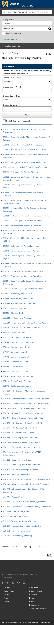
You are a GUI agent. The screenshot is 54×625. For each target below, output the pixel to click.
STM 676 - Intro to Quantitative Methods (20, 427)
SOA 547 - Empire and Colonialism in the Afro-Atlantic (26, 322)
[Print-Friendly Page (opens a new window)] (47, 54)
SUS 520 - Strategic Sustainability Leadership (22, 526)
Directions (7, 588)
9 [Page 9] (36, 546)
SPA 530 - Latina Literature (14, 332)
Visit (31, 601)
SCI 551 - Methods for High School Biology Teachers (25, 167)
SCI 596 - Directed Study (13, 313)
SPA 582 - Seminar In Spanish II (16, 356)
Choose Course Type (11, 96)
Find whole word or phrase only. (18, 121)
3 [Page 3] (21, 546)
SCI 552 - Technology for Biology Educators (21, 172)
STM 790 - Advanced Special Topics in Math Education (26, 484)
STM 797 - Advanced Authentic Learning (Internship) (25, 501)
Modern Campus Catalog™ (43, 622)
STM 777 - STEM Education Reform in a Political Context (26, 479)
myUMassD (33, 588)
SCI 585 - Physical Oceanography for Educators (23, 288)
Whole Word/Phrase (13, 33)
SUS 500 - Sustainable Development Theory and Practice (27, 506)
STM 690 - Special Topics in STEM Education (21, 464)
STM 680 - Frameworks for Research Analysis (21, 447)
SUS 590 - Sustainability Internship (17, 535)
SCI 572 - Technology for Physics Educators (21, 246)
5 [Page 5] (26, 546)
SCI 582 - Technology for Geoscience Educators (23, 271)
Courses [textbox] (6, 23)
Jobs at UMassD (9, 591)
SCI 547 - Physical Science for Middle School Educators (26, 149)
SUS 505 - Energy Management (16, 511)
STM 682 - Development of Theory (17, 460)
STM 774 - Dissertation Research (16, 474)
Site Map (7, 595)
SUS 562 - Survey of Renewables (16, 530)
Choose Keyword (10, 105)
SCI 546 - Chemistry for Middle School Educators (23, 144)
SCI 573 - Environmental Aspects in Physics (21, 250)
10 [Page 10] (39, 546)
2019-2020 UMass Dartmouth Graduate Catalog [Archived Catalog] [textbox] (27, 12)
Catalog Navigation (12, 46)
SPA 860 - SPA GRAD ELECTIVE (15, 371)
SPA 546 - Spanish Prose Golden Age (18, 342)
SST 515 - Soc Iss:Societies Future (17, 386)
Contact (6, 601)
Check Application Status (38, 608)
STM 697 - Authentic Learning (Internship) (21, 469)
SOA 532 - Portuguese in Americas (17, 318)
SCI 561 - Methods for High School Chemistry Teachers (26, 215)
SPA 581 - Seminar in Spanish (15, 352)
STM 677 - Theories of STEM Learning (18, 432)
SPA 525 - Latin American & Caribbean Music (21, 327)
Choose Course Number (13, 86)
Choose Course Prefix (12, 77)
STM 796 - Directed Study (13, 496)
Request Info (34, 605)
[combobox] (27, 12)
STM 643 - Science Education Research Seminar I (23, 413)
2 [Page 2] (19, 546)
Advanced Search (9, 39)
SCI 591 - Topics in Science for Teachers (19, 303)
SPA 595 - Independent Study (15, 361)
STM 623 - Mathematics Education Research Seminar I (26, 398)
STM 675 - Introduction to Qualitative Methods (23, 423)
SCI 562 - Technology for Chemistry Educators (22, 220)
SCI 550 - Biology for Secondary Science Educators (24, 162)
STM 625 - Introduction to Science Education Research (26, 408)
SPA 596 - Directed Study (13, 366)
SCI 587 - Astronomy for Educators (17, 293)
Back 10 (14, 546)
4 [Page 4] (24, 546)
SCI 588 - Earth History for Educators (18, 298)
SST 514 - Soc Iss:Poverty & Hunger (17, 381)
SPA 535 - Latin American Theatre (17, 337)
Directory (33, 595)
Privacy (6, 598)
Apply (32, 598)
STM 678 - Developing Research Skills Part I (21, 437)
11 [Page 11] (42, 546)
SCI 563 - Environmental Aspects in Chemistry (22, 225)
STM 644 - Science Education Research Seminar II (24, 418)
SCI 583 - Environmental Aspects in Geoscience (23, 276)
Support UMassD (35, 591)
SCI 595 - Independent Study (15, 308)
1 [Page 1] (7, 546)
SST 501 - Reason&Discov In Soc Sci (18, 376)
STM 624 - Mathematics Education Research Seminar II (26, 403)
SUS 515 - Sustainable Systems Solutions (20, 521)
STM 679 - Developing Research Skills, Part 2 (21, 442)
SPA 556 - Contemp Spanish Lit (16, 347)
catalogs (6, 622)
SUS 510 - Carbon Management (16, 516)
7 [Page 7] (31, 546)
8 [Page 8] (34, 546)
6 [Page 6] (29, 546)
